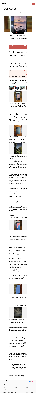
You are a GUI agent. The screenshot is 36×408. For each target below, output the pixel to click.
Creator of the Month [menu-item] (4, 401)
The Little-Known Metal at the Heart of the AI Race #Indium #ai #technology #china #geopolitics (13, 77)
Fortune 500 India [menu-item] (4, 403)
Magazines (27, 400)
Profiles (9, 400)
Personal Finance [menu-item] (15, 403)
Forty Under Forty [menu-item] (4, 405)
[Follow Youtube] (31, 397)
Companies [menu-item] (10, 401)
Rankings (4, 400)
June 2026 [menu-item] (26, 401)
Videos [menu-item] (20, 401)
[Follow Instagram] (32, 397)
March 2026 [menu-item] (27, 403)
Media (20, 400)
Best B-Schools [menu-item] (4, 406)
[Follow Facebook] (29, 397)
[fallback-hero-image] (11, 87)
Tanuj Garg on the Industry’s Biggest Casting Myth (22, 76)
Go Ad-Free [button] (25, 45)
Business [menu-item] (15, 401)
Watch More (25, 70)
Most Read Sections (16, 400)
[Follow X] (30, 397)
